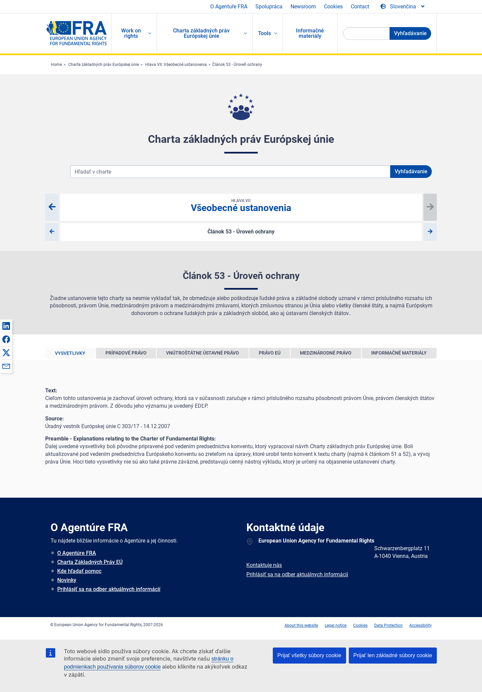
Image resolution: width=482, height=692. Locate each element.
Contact (360, 6)
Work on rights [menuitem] (131, 33)
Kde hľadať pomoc (79, 571)
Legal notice (335, 625)
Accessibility (420, 625)
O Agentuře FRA (228, 6)
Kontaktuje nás (264, 565)
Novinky (66, 580)
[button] (6, 325)
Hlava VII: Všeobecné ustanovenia (176, 64)
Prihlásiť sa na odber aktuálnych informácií (108, 589)
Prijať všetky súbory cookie (309, 655)
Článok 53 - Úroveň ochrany (237, 64)
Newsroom (303, 6)
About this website (301, 625)
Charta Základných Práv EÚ (90, 562)
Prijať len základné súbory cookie (392, 655)
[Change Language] (403, 7)
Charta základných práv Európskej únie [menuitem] (201, 33)
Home (56, 64)
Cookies (333, 6)
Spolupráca (269, 6)
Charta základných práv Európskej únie (103, 64)
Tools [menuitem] (264, 33)
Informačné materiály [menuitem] (310, 33)
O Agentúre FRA (76, 553)
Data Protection (388, 625)
